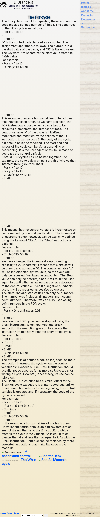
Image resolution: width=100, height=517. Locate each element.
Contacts (87, 15)
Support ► (88, 27)
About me (87, 11)
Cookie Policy (6, 513)
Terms (16, 513)
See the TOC (51, 456)
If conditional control (16, 454)
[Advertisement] (50, 90)
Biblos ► (86, 7)
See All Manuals (53, 460)
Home (85, 2)
